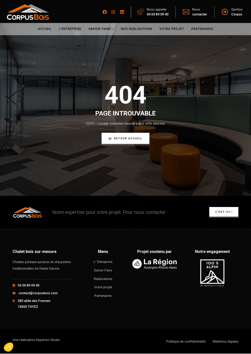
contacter (199, 14)
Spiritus (237, 9)
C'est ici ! (223, 212)
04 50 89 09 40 (157, 14)
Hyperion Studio (48, 340)
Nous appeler (157, 9)
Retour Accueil (125, 138)
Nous (196, 9)
